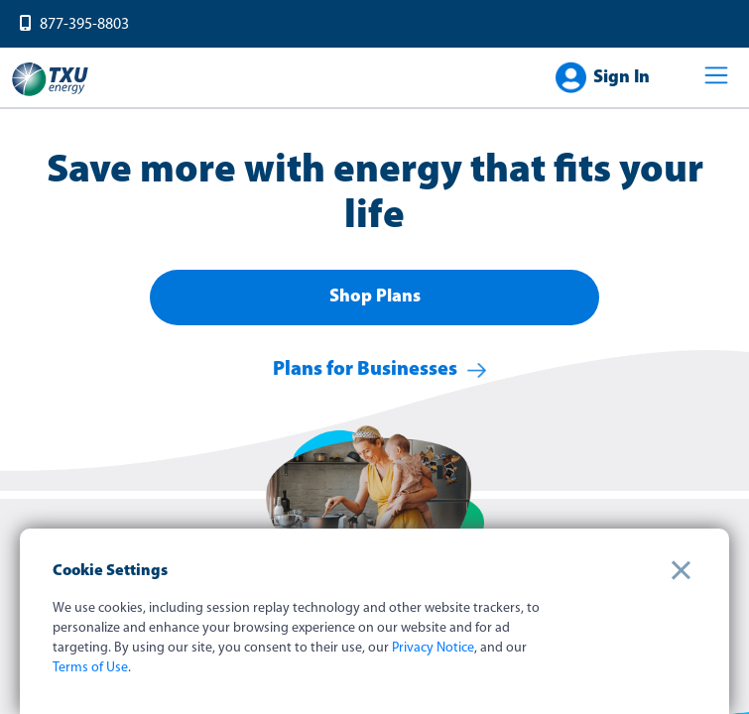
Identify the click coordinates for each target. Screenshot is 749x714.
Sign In (621, 77)
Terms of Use (90, 667)
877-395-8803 (84, 25)
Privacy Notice (433, 648)
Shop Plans (375, 297)
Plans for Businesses (365, 370)
